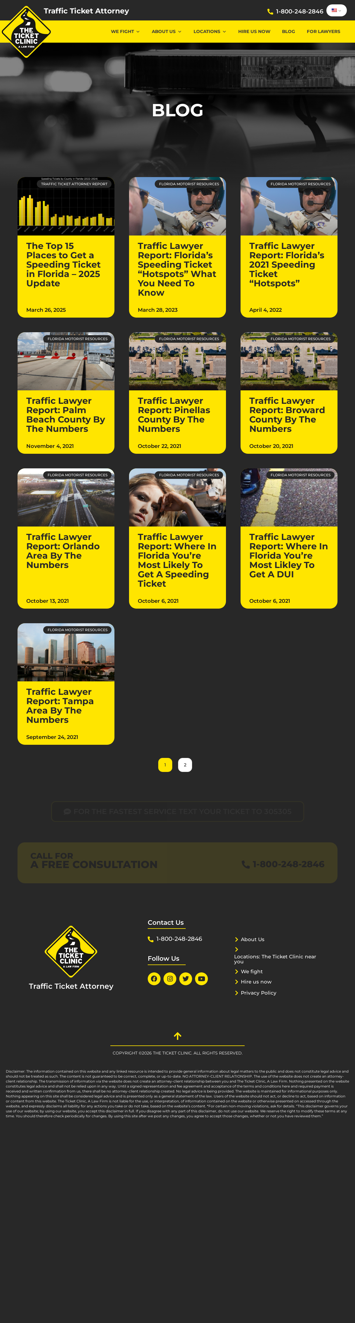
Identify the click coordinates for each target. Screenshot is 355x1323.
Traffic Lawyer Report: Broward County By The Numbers (287, 414)
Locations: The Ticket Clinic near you (275, 959)
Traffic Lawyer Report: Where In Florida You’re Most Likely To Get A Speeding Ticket (177, 560)
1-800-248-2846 (299, 11)
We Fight (125, 31)
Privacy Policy (258, 993)
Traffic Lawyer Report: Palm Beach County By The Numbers (65, 414)
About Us (167, 31)
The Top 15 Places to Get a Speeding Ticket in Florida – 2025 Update (63, 264)
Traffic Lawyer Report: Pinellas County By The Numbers (174, 414)
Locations (210, 31)
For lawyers (323, 31)
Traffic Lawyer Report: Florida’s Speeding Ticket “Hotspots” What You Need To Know (177, 269)
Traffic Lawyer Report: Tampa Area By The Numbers (60, 705)
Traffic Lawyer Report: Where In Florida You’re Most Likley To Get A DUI (288, 555)
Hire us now (254, 31)
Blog (288, 31)
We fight (252, 971)
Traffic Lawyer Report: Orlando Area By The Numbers (63, 550)
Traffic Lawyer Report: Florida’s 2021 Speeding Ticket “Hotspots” (286, 264)
